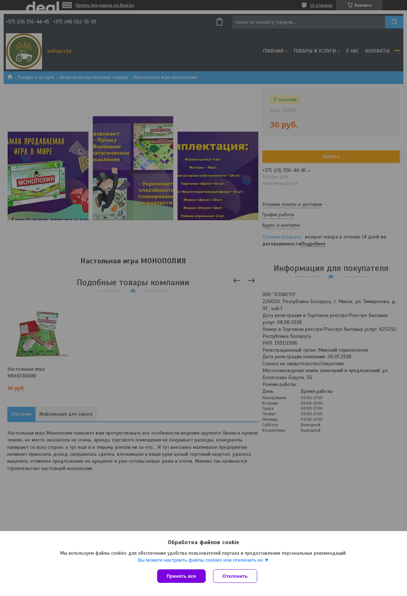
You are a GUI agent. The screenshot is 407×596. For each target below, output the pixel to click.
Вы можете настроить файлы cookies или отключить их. (201, 560)
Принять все (181, 576)
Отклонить (235, 576)
